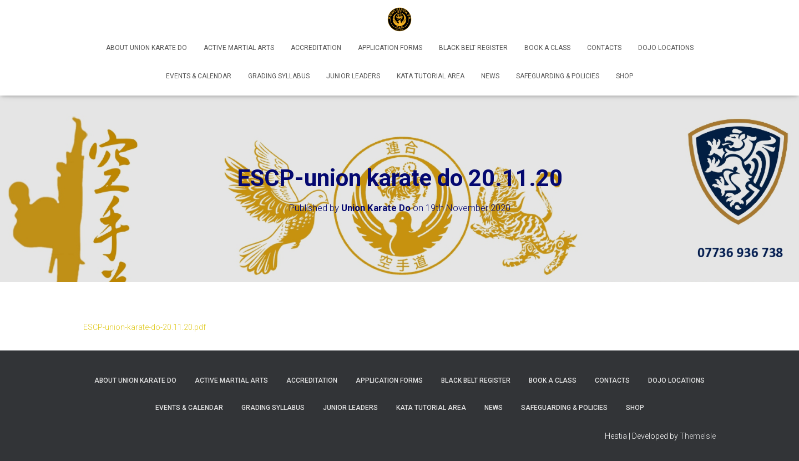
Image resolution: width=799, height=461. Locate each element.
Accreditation (316, 48)
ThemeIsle (698, 436)
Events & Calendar (198, 76)
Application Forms (390, 48)
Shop (624, 76)
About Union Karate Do (146, 48)
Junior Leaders (353, 76)
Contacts (604, 48)
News (490, 76)
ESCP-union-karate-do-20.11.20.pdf (144, 327)
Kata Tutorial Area (430, 76)
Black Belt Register (473, 48)
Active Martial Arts (239, 48)
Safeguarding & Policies (557, 76)
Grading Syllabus (279, 76)
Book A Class (547, 48)
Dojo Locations (666, 48)
